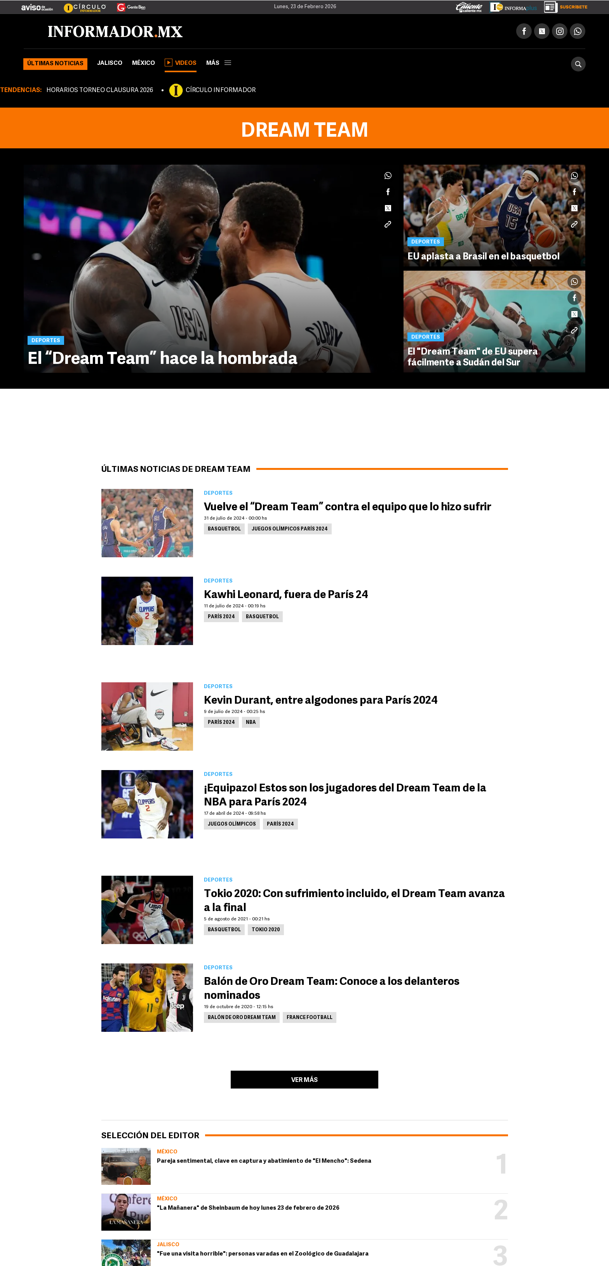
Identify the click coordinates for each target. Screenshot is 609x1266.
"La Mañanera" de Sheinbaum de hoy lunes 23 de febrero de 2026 (248, 1208)
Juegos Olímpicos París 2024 (290, 529)
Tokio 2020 (266, 930)
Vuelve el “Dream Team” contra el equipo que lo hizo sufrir (347, 507)
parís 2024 (221, 617)
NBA (251, 722)
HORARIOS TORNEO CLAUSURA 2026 (99, 90)
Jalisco (109, 63)
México (143, 63)
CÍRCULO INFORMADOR (221, 90)
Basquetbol (224, 529)
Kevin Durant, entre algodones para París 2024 (321, 701)
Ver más (304, 1080)
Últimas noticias (55, 64)
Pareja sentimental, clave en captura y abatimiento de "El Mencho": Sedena (264, 1161)
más (218, 63)
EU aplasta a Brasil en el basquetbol (483, 257)
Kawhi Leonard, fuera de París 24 (286, 595)
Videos (181, 62)
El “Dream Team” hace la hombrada (163, 359)
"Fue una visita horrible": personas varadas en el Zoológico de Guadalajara (263, 1254)
